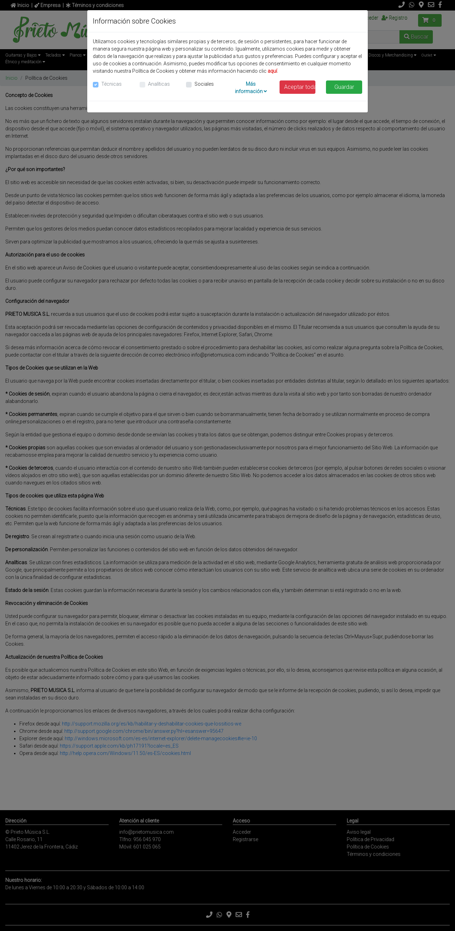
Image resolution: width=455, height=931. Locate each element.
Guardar (344, 87)
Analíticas (159, 84)
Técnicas (111, 84)
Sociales (204, 84)
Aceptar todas (300, 87)
